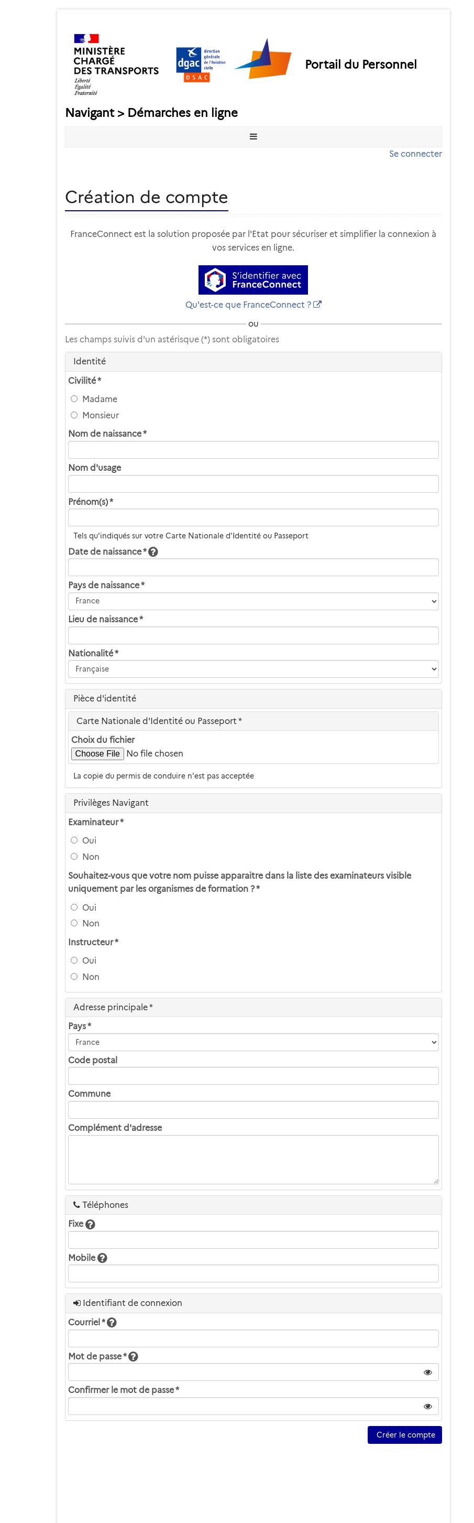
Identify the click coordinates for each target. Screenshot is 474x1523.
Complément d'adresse (115, 1128)
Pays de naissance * (106, 585)
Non (85, 857)
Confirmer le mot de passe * (123, 1390)
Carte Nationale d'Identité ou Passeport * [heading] (159, 721)
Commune (89, 1094)
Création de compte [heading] (146, 197)
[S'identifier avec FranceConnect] (253, 280)
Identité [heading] (89, 361)
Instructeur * (93, 942)
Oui (83, 841)
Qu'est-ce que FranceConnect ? (248, 305)
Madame (94, 399)
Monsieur (95, 415)
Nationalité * (93, 653)
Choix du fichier (103, 740)
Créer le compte (404, 1435)
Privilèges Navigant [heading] (111, 803)
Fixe (81, 1224)
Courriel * (92, 1322)
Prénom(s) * (90, 502)
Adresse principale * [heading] (113, 1007)
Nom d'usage (94, 468)
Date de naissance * (113, 552)
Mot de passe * (103, 1357)
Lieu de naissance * (105, 619)
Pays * (79, 1026)
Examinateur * (96, 822)
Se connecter (415, 154)
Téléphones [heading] (100, 1205)
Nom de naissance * (107, 434)
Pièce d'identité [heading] (104, 699)
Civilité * (84, 381)
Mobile (87, 1258)
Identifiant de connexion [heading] (127, 1303)
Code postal (92, 1060)
